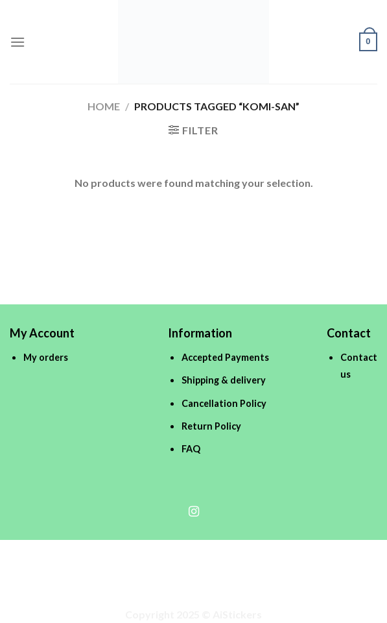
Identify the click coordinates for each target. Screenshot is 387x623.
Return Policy (211, 426)
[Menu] (17, 42)
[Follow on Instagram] (193, 512)
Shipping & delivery (224, 379)
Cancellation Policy (224, 403)
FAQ (191, 448)
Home (104, 106)
